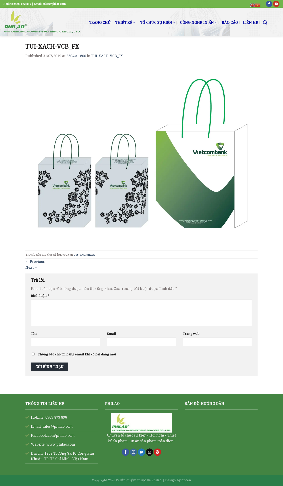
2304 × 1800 (76, 55)
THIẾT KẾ (125, 22)
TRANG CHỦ (99, 22)
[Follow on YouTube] (276, 4)
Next (31, 267)
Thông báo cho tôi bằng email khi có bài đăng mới (77, 354)
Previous (35, 261)
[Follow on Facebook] (269, 4)
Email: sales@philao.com (52, 426)
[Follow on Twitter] (141, 452)
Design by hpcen (178, 480)
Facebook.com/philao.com (53, 435)
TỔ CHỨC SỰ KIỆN (157, 22)
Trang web (191, 334)
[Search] (265, 22)
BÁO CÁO (230, 22)
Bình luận (40, 296)
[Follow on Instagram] (133, 452)
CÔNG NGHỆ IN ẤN (198, 22)
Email (111, 334)
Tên (34, 334)
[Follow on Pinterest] (157, 452)
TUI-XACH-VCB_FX (107, 55)
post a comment (84, 254)
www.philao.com (60, 444)
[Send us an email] (149, 452)
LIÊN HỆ (250, 22)
